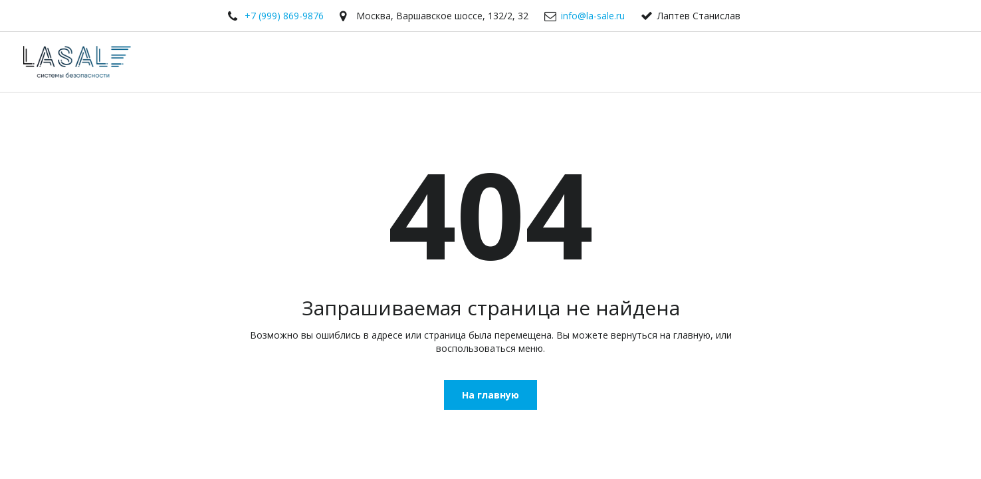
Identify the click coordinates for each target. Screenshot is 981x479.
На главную (490, 395)
